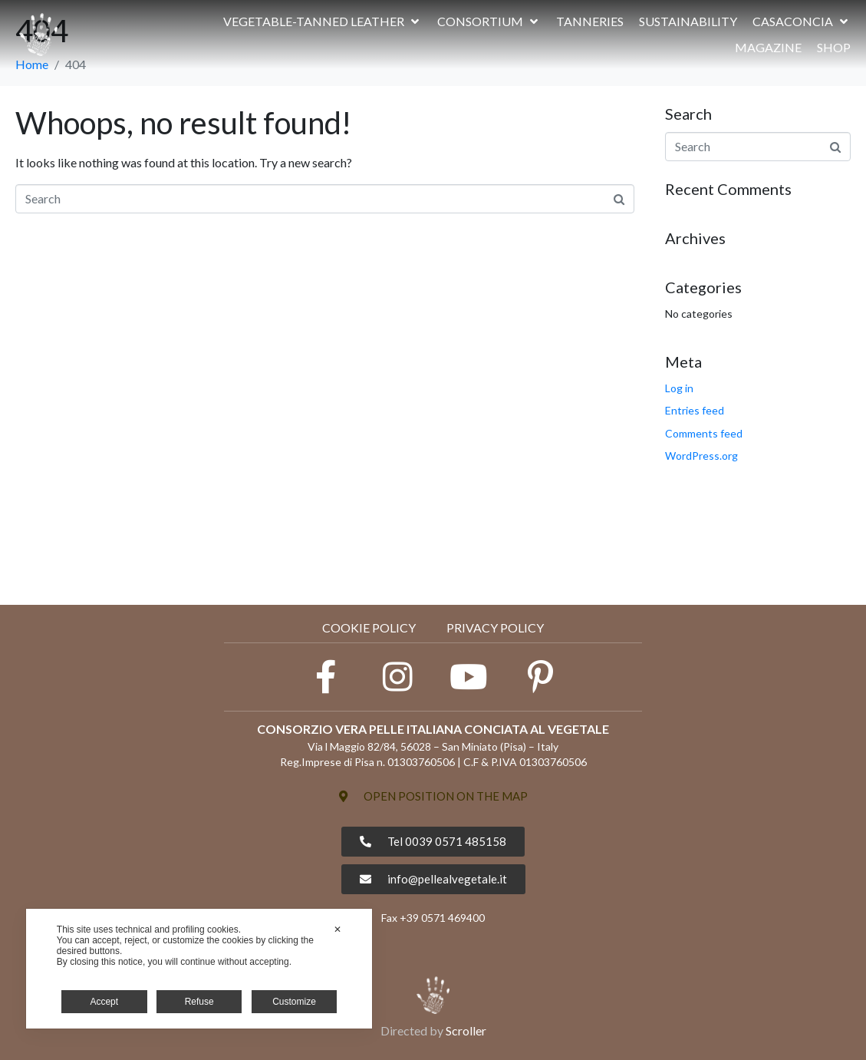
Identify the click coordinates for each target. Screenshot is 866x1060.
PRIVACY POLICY (495, 627)
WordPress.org (701, 455)
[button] (323, 21)
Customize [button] (294, 1001)
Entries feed (694, 410)
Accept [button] (104, 1001)
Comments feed (704, 433)
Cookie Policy (369, 627)
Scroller (466, 1030)
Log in (679, 388)
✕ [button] (337, 929)
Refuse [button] (199, 1001)
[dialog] (199, 969)
